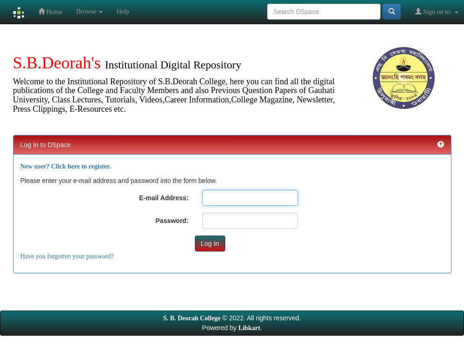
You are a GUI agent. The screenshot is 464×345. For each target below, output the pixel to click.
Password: (172, 220)
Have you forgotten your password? (67, 256)
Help (123, 11)
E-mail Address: (163, 198)
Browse (89, 11)
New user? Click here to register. (66, 166)
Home (50, 11)
